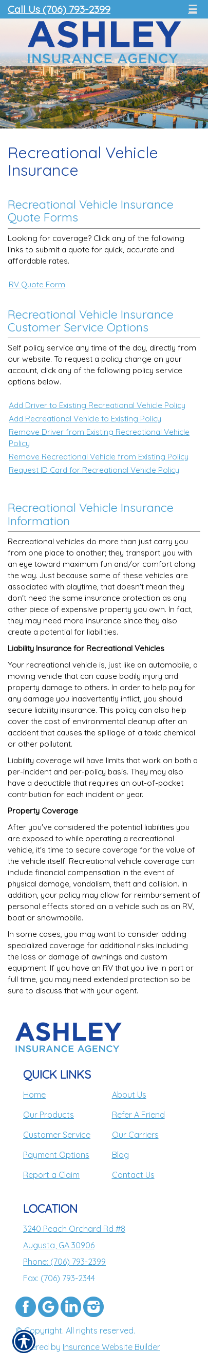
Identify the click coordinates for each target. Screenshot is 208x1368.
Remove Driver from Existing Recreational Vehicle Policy (99, 437)
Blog (120, 1155)
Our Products (48, 1115)
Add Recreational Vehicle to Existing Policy (85, 418)
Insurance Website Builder (111, 1347)
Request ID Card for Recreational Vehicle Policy (94, 470)
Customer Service (56, 1135)
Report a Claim (51, 1175)
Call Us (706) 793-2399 (59, 9)
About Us (129, 1094)
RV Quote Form (37, 284)
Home (34, 1094)
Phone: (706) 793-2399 (64, 1261)
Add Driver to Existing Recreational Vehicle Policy (97, 405)
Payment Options (56, 1155)
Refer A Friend (138, 1115)
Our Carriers (135, 1135)
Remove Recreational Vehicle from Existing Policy (98, 456)
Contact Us (133, 1175)
